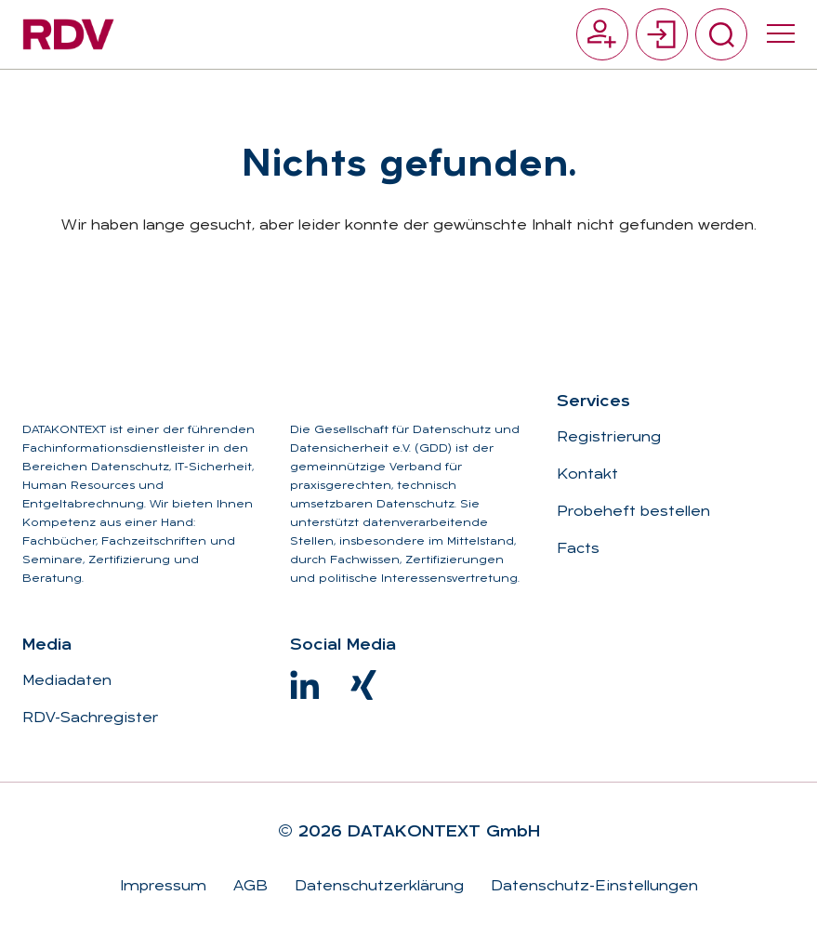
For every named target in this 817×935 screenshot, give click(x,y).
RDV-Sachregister (90, 718)
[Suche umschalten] (721, 34)
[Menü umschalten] (780, 34)
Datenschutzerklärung (377, 886)
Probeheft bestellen (633, 512)
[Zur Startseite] (68, 34)
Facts (578, 549)
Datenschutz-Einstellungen (592, 886)
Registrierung (609, 437)
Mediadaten (67, 681)
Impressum (163, 886)
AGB (248, 886)
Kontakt (587, 475)
